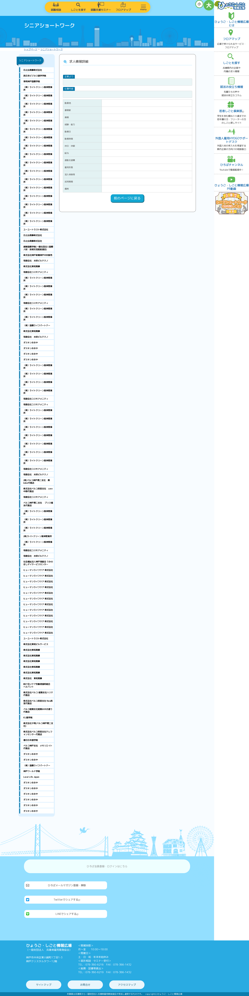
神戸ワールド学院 (31, 771)
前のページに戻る (127, 198)
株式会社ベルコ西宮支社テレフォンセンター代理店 (37, 733)
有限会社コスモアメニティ (35, 272)
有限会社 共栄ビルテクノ (35, 260)
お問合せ (85, 984)
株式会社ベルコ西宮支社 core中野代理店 (38, 490)
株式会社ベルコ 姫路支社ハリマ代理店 (38, 694)
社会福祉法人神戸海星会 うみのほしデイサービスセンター (38, 563)
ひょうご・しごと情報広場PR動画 (231, 187)
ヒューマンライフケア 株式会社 (38, 570)
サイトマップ (43, 984)
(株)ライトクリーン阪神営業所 (37, 536)
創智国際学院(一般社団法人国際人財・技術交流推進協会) (38, 248)
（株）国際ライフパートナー (36, 325)
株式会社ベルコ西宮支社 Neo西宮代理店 (38, 702)
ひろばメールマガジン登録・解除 (67, 885)
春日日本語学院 (30, 740)
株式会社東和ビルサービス (35, 644)
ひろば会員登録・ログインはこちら (107, 866)
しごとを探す (78, 10)
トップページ (30, 49)
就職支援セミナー (101, 10)
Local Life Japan (31, 776)
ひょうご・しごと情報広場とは (231, 23)
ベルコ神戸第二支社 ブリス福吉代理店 (38, 504)
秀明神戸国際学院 (31, 81)
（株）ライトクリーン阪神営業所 (37, 88)
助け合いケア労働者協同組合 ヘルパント (38, 685)
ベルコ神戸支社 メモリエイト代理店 (37, 747)
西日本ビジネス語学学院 (34, 75)
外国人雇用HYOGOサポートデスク (231, 140)
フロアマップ (123, 10)
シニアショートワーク (51, 49)
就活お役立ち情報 (231, 87)
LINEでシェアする (66, 914)
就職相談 (56, 10)
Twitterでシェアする (67, 899)
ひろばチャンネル (231, 165)
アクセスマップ (127, 984)
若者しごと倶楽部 (231, 111)
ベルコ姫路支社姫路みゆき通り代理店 (37, 710)
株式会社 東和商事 (32, 678)
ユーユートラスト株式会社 (35, 229)
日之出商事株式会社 (32, 70)
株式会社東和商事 (31, 266)
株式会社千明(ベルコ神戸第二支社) (38, 724)
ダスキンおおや (30, 342)
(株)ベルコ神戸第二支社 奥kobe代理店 (36, 481)
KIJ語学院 (27, 717)
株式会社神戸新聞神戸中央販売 (37, 255)
